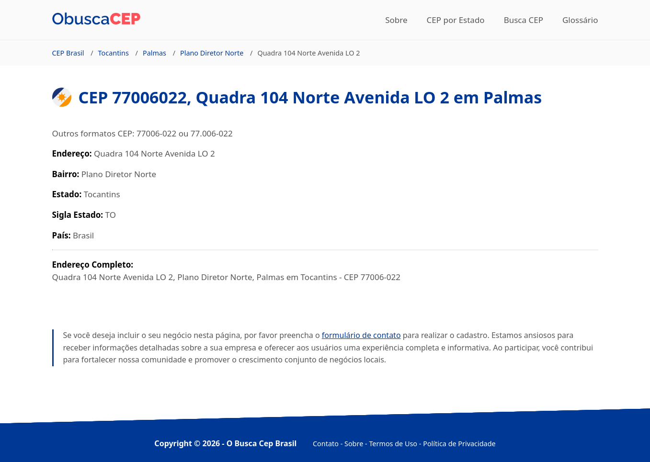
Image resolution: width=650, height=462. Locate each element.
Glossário (580, 19)
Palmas (154, 52)
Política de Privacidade (459, 443)
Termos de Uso (393, 443)
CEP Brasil (68, 52)
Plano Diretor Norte (211, 52)
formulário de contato (361, 335)
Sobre (396, 19)
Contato (326, 443)
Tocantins (113, 52)
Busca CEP (523, 19)
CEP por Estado (456, 19)
